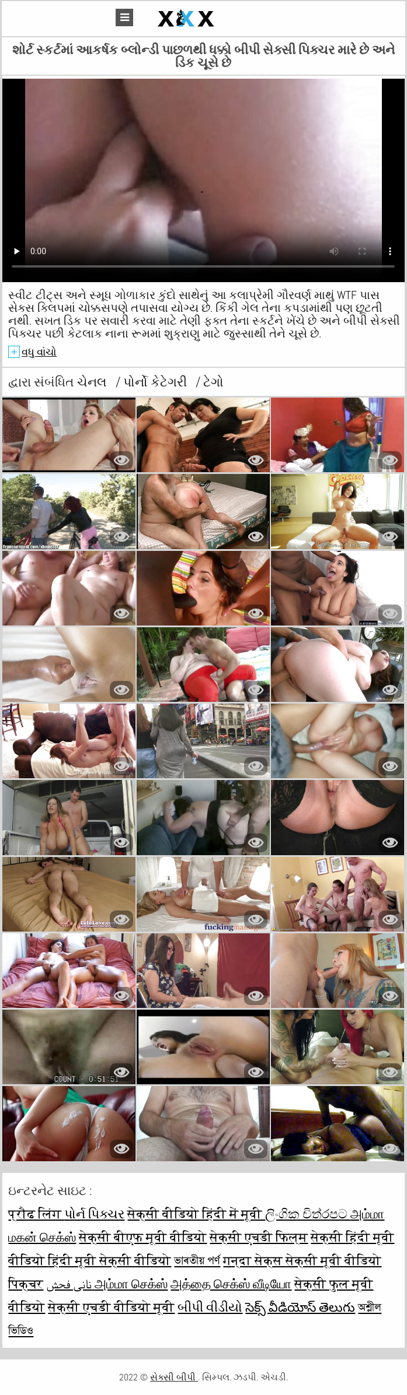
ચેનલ (93, 382)
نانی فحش (70, 1283)
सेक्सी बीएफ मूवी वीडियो (143, 1237)
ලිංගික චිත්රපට (307, 1214)
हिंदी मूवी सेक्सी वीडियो (109, 1260)
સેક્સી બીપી (174, 1377)
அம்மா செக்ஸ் (131, 1283)
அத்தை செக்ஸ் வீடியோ (231, 1283)
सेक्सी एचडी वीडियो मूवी (111, 1307)
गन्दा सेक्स (254, 1260)
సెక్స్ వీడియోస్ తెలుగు (300, 1307)
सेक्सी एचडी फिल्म (259, 1237)
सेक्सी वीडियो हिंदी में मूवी (196, 1214)
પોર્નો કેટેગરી (156, 382)
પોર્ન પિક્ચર (94, 1214)
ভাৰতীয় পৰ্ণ (197, 1260)
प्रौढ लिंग (36, 1214)
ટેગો (213, 382)
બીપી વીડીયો (210, 1307)
